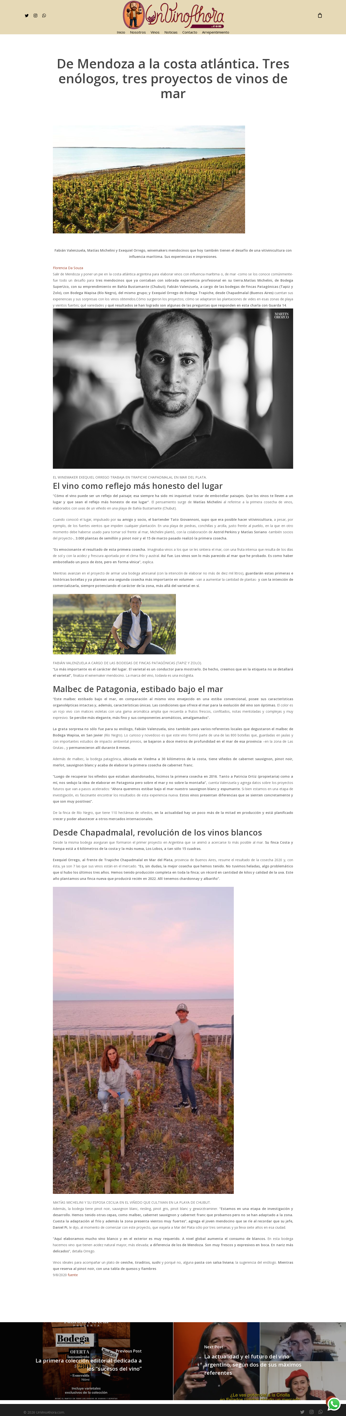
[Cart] (320, 15)
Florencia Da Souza (68, 268)
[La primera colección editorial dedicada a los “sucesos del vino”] (86, 1361)
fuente (73, 1275)
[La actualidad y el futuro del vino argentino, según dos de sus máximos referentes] (259, 1361)
